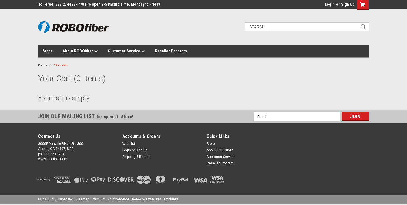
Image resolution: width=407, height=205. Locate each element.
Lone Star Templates (162, 199)
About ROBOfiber (80, 51)
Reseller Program (171, 51)
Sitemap (82, 199)
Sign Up (347, 4)
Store (47, 51)
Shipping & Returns (136, 157)
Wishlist (128, 144)
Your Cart (60, 65)
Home (42, 65)
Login (330, 4)
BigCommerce (118, 199)
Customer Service (126, 51)
